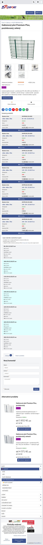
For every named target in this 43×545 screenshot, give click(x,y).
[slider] (21, 82)
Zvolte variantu (24, 429)
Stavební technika (22, 505)
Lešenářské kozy (6, 503)
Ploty (22, 466)
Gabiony (22, 469)
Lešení (22, 494)
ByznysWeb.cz (37, 543)
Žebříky (22, 497)
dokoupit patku (25, 242)
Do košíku (21, 130)
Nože (3, 513)
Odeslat (36, 389)
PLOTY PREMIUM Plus (8, 480)
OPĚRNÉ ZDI (5, 485)
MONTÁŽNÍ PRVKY (7, 488)
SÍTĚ (3, 474)
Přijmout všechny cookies (19, 540)
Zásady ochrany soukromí (20, 535)
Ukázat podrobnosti (7, 539)
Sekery (22, 516)
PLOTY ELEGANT (22, 482)
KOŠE (3, 471)
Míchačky (22, 500)
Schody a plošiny (6, 508)
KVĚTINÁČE (5, 490)
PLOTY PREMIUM (22, 477)
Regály (3, 511)
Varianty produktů (7, 98)
